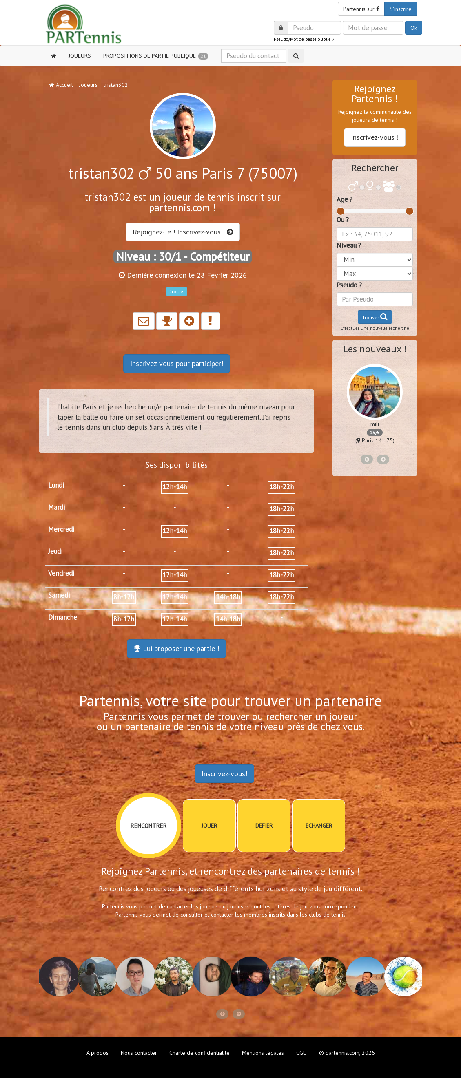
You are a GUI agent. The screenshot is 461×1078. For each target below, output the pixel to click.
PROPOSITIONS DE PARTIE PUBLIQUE (155, 56)
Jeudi (55, 551)
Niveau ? (349, 245)
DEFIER (264, 825)
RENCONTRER (149, 826)
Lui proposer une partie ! (176, 648)
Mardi (56, 507)
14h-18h (228, 596)
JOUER (209, 825)
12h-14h (174, 486)
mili (374, 424)
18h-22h (281, 486)
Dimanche (62, 617)
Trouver (375, 316)
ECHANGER (319, 825)
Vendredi (61, 573)
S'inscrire (401, 9)
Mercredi (61, 529)
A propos (97, 1052)
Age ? (344, 199)
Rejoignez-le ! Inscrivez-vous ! (183, 231)
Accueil (61, 84)
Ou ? (343, 219)
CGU (301, 1052)
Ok (413, 27)
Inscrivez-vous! (224, 773)
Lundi (56, 485)
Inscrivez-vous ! (375, 137)
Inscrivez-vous (176, 363)
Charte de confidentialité (199, 1052)
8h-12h (123, 596)
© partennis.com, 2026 (347, 1052)
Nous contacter (139, 1052)
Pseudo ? (349, 285)
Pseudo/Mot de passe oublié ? (304, 39)
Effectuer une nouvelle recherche (375, 328)
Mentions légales (263, 1052)
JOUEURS (80, 56)
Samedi (59, 595)
